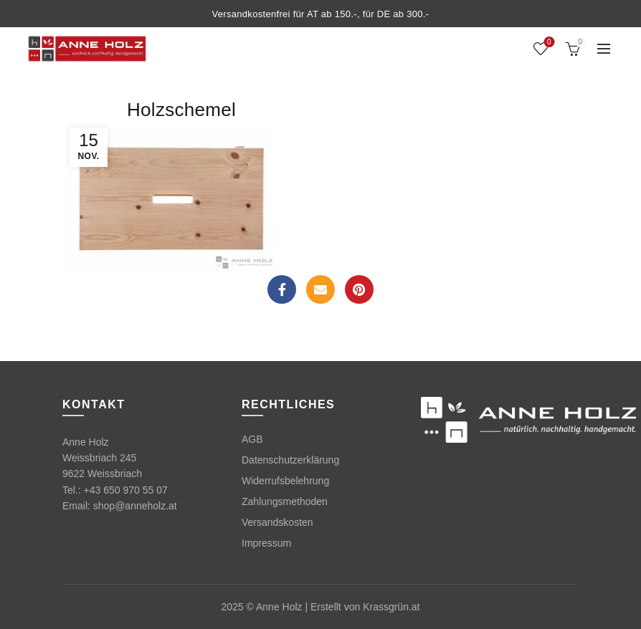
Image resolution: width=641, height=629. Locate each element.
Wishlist (547, 42)
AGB (252, 439)
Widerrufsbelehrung (285, 480)
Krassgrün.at (391, 607)
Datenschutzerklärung (290, 460)
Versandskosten (277, 522)
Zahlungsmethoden (285, 501)
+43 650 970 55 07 (126, 490)
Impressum (266, 543)
